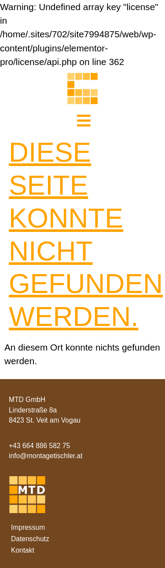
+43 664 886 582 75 (39, 445)
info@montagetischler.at (46, 455)
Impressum (28, 527)
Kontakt (22, 550)
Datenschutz (30, 539)
